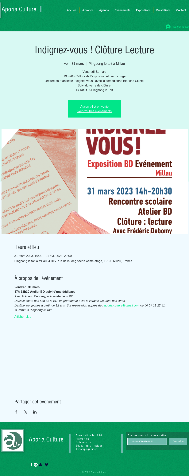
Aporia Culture (19, 9)
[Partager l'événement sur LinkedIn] (35, 412)
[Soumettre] (178, 441)
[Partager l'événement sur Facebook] (16, 412)
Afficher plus (22, 316)
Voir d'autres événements (94, 111)
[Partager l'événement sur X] (25, 412)
